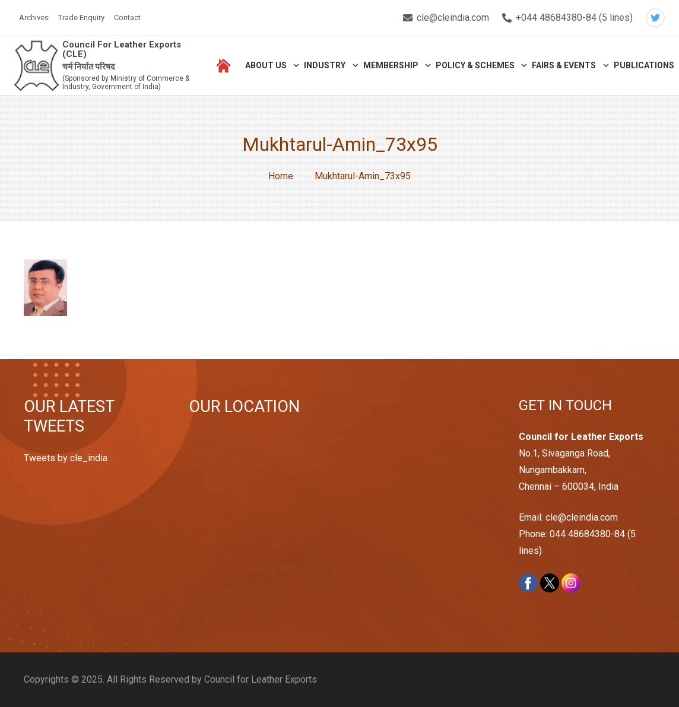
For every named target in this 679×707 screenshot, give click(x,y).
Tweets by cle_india (65, 458)
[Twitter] (655, 17)
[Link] (36, 65)
